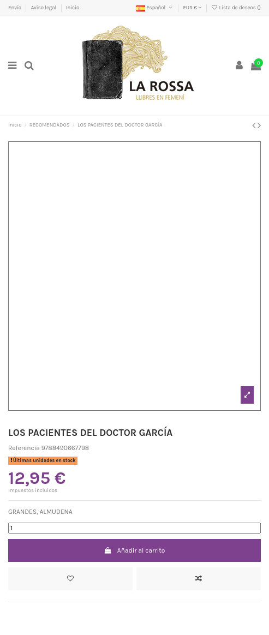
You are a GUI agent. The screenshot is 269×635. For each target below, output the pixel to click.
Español (155, 7)
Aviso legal (44, 7)
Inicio (72, 7)
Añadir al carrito (134, 550)
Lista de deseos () (236, 7)
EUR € (192, 7)
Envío (15, 7)
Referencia (24, 448)
